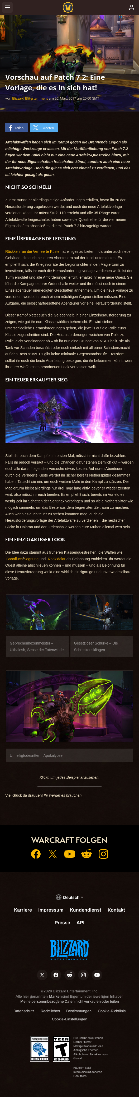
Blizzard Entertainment (30, 98)
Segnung (31, 559)
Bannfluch (14, 559)
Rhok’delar (56, 559)
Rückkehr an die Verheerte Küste (32, 251)
